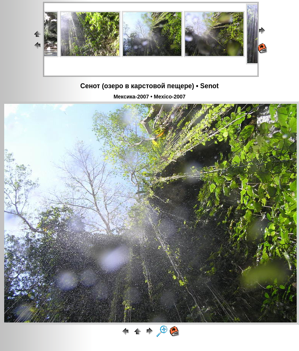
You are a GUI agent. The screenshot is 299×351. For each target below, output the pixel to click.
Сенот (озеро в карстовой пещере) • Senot (149, 86)
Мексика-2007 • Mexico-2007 (149, 97)
